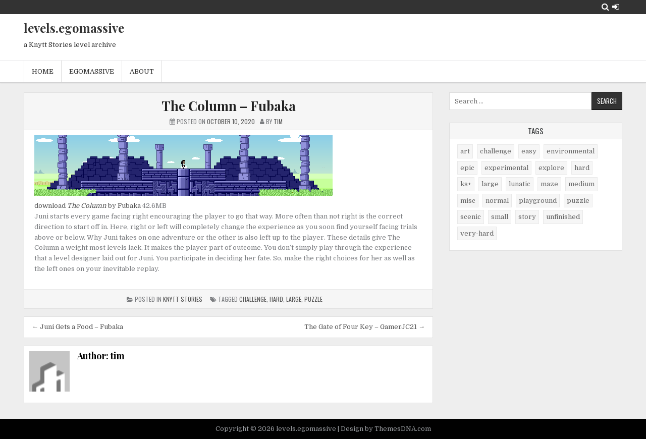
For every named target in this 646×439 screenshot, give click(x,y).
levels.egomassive (74, 28)
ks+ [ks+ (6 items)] (465, 184)
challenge (252, 299)
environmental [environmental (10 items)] (571, 151)
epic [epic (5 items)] (467, 168)
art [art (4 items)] (465, 151)
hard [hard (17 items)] (581, 168)
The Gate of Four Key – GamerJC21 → (364, 327)
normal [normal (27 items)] (497, 200)
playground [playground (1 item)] (538, 200)
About (142, 71)
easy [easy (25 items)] (528, 151)
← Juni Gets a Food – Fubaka (77, 327)
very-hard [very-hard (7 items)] (477, 233)
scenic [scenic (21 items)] (470, 217)
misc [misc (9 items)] (467, 200)
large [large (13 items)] (490, 184)
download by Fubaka (87, 205)
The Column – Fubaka (229, 106)
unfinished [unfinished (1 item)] (563, 217)
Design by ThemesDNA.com (386, 428)
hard (276, 299)
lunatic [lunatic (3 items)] (519, 184)
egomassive (91, 71)
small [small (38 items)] (499, 217)
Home (42, 71)
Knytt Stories (182, 299)
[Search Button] (605, 7)
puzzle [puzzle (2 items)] (578, 200)
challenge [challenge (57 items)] (495, 151)
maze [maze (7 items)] (549, 184)
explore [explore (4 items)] (551, 168)
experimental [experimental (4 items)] (506, 168)
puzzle (313, 299)
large (293, 299)
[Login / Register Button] (615, 7)
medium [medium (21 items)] (581, 184)
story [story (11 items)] (527, 217)
